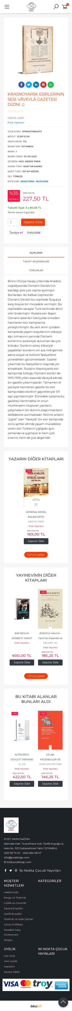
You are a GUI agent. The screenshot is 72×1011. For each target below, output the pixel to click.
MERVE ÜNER (36, 521)
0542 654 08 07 (32, 852)
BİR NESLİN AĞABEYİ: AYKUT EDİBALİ (22, 638)
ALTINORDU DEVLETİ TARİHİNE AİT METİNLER (22, 759)
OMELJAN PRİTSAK (50, 764)
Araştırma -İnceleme (34, 181)
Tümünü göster (36, 554)
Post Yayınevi (36, 526)
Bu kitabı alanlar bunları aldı (36, 699)
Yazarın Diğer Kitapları (36, 458)
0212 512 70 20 (12, 852)
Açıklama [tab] (36, 252)
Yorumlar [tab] (36, 270)
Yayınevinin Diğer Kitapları (36, 578)
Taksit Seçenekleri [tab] (36, 261)
